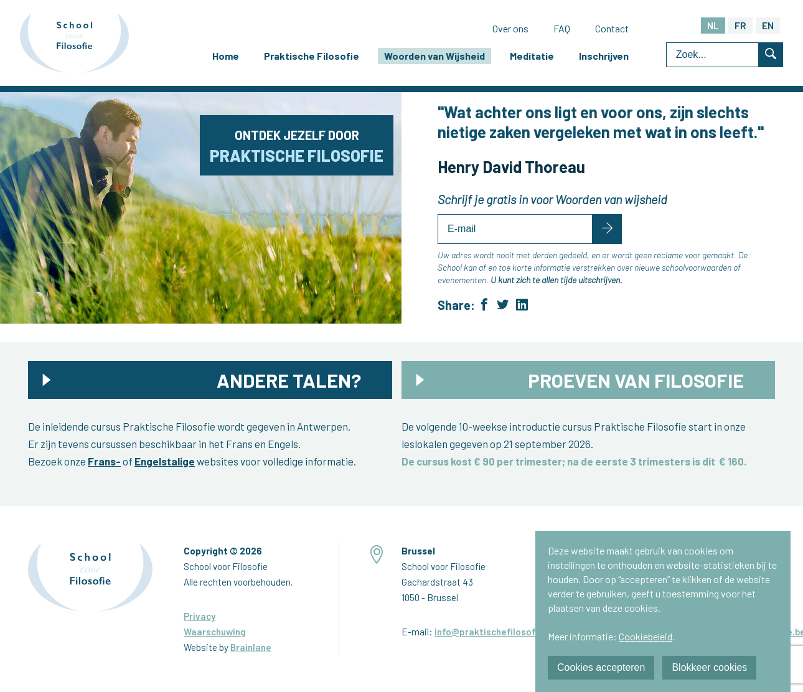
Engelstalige (164, 461)
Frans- (104, 461)
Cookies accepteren (601, 667)
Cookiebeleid (645, 636)
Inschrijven (604, 56)
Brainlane (250, 647)
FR (740, 25)
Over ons (510, 28)
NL (713, 25)
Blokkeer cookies (709, 667)
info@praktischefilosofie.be (495, 631)
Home (225, 56)
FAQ (561, 28)
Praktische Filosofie (311, 56)
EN (768, 25)
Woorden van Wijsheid (434, 56)
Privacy (199, 616)
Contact (612, 28)
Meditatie (532, 56)
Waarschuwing (215, 631)
